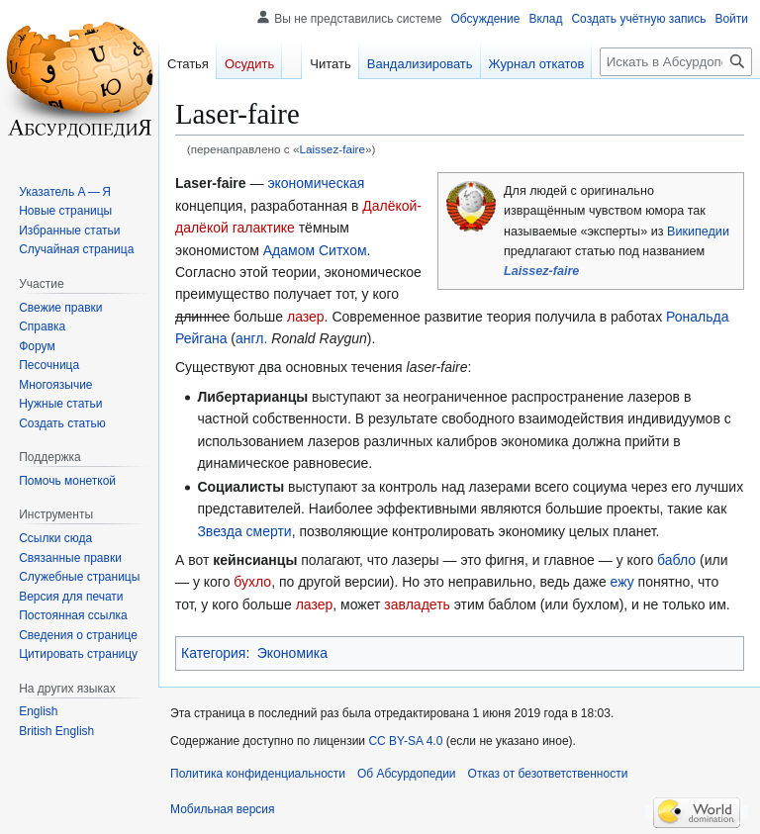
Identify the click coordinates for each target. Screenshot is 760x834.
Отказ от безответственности (548, 774)
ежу (622, 582)
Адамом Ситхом (315, 250)
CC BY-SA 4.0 (405, 741)
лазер (306, 316)
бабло (676, 560)
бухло (252, 582)
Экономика (292, 653)
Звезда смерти (244, 531)
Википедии (698, 231)
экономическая (315, 183)
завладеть (416, 604)
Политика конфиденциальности (257, 774)
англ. (251, 338)
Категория (213, 653)
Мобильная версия (222, 809)
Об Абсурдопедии (406, 774)
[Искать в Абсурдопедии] (676, 61)
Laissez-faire (332, 148)
